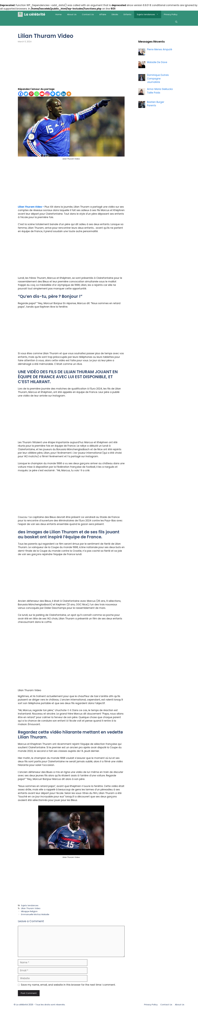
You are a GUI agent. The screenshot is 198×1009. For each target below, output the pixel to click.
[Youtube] (42, 93)
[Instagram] (47, 93)
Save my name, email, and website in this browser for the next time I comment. (68, 984)
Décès (115, 14)
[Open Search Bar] (176, 22)
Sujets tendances (149, 14)
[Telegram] (58, 93)
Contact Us (88, 14)
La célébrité (34, 14)
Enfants (127, 14)
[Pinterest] (31, 93)
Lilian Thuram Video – (31, 206)
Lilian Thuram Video (30, 908)
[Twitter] (26, 93)
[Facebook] (20, 93)
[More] (68, 93)
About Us (71, 14)
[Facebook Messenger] (52, 93)
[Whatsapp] (36, 93)
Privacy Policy (170, 14)
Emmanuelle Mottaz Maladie (35, 914)
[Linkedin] (63, 93)
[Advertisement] (71, 67)
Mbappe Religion (29, 911)
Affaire (102, 14)
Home (58, 14)
